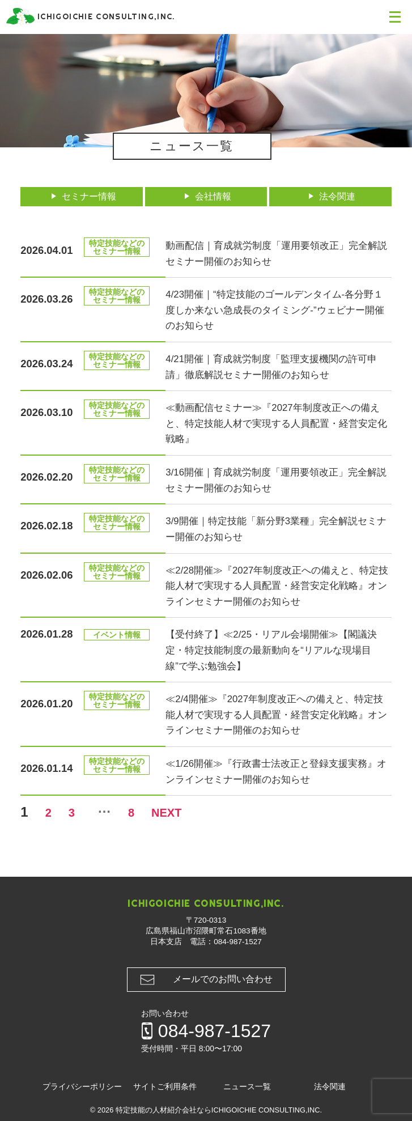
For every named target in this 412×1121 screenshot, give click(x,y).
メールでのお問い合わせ (223, 979)
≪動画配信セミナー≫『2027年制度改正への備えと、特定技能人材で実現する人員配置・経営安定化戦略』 (277, 422)
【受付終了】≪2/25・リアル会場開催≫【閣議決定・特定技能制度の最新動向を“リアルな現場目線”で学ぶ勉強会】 (277, 649)
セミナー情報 (87, 196)
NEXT (196, 811)
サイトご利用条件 (165, 1086)
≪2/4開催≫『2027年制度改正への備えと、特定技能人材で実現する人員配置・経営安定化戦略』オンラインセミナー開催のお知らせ (277, 714)
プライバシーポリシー (82, 1086)
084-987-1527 (238, 941)
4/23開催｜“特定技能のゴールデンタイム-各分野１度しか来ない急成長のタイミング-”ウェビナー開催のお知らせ (275, 309)
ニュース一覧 (247, 1086)
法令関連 (335, 196)
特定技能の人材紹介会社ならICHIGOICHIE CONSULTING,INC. (219, 1110)
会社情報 (211, 196)
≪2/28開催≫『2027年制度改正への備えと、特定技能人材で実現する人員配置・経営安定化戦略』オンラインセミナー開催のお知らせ (274, 585)
